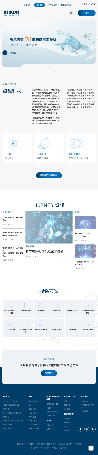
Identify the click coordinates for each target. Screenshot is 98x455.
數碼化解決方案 (41, 329)
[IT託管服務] (72, 324)
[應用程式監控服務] (26, 324)
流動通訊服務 (26, 310)
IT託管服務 (72, 329)
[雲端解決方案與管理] (88, 305)
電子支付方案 (57, 329)
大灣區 (49, 420)
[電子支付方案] (56, 324)
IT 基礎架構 (10, 329)
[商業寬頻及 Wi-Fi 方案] (10, 305)
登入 (86, 4)
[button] (95, 4)
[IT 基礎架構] (10, 324)
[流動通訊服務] (26, 305)
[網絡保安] (56, 305)
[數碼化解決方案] (41, 324)
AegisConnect (72, 310)
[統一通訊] (41, 305)
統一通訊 (41, 310)
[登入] (83, 4)
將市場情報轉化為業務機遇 (44, 251)
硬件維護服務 (88, 329)
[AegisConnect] (72, 305)
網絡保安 (56, 310)
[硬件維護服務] (88, 324)
